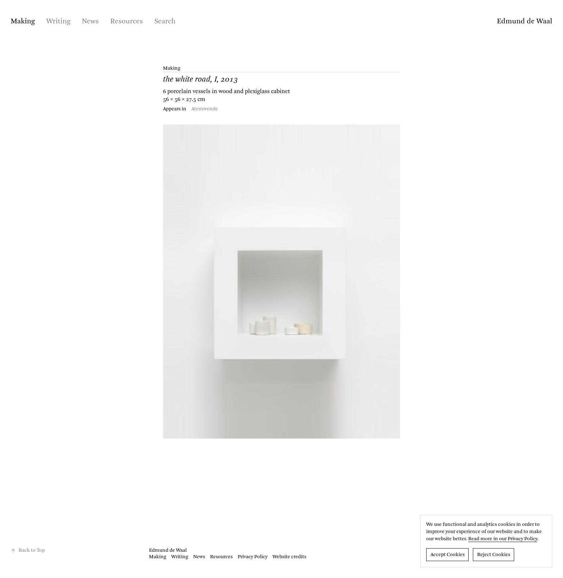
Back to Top (28, 550)
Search (165, 21)
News (90, 21)
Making (23, 21)
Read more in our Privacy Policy (502, 538)
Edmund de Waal (524, 21)
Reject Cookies (493, 554)
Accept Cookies (448, 554)
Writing (58, 21)
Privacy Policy (252, 556)
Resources (126, 21)
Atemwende (204, 108)
